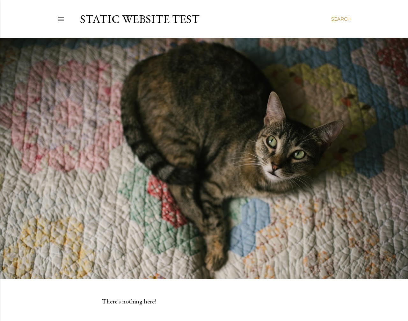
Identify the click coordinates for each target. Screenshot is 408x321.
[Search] (341, 19)
